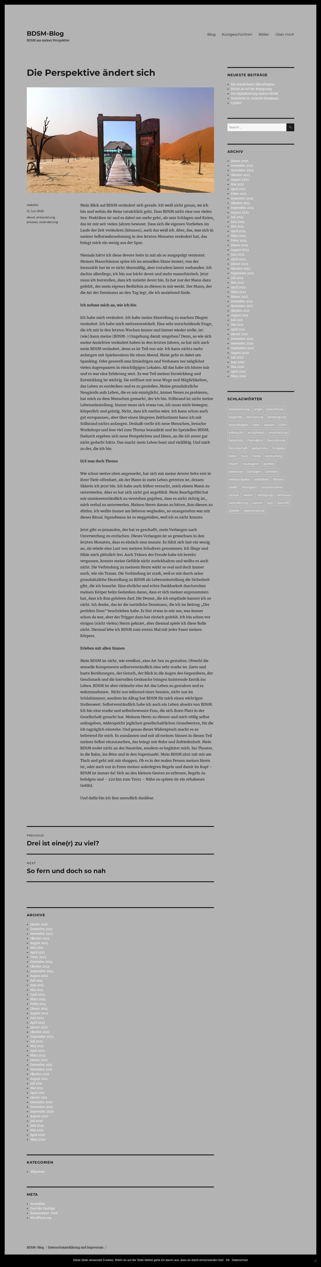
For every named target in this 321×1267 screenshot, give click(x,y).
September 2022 (42, 1037)
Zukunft (283, 502)
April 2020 (37, 1135)
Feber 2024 (38, 1004)
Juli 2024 (36, 980)
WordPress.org (40, 1218)
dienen (269, 424)
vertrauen (284, 495)
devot (31, 217)
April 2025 (37, 952)
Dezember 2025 (41, 929)
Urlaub (234, 495)
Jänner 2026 (39, 924)
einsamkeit (256, 432)
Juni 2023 (37, 1018)
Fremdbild (255, 440)
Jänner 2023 (38, 1027)
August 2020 (39, 1116)
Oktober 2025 (39, 938)
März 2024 (37, 999)
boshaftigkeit (238, 424)
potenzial (236, 471)
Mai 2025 (36, 948)
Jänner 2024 (39, 1009)
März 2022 (37, 1055)
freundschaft (238, 448)
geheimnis (260, 448)
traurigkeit (249, 487)
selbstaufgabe (239, 479)
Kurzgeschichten (237, 34)
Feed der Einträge (42, 1208)
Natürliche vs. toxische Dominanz (255, 98)
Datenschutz (240, 1260)
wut (270, 502)
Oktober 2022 (39, 1032)
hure (244, 456)
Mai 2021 (36, 1088)
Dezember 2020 (41, 1102)
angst (258, 409)
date (256, 424)
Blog (211, 34)
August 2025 (39, 943)
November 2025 (41, 934)
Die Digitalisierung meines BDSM (254, 94)
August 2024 (39, 976)
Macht (233, 463)
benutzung (255, 417)
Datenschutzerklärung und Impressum (75, 1247)
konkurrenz (273, 456)
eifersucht (236, 432)
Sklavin (278, 479)
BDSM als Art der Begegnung (251, 89)
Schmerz (271, 471)
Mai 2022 (36, 1046)
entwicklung (45, 217)
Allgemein (37, 1172)
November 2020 (41, 1107)
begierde (235, 417)
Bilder (264, 34)
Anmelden (37, 1204)
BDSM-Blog (45, 33)
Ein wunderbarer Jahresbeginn (253, 84)
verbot (248, 495)
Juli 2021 (36, 1083)
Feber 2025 (38, 957)
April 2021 (37, 1093)
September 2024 (42, 971)
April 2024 (37, 994)
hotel (233, 456)
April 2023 (37, 1023)
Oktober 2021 (39, 1074)
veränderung (48, 222)
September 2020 (42, 1111)
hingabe (278, 448)
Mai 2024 (36, 990)
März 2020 (37, 1140)
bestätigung (277, 417)
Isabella (32, 205)
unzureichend (271, 487)
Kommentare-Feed (44, 1213)
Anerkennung (239, 409)
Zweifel (234, 510)
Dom (282, 424)
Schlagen (254, 471)
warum (257, 502)
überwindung (254, 510)
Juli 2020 (36, 1121)
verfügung (265, 495)
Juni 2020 (37, 1126)
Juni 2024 (37, 985)
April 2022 (37, 1051)
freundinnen (277, 440)
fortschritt (236, 440)
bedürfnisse (275, 409)
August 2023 (39, 1013)
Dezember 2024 (41, 962)
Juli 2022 (36, 1041)
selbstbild (261, 479)
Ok (228, 1260)
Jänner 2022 (39, 1060)
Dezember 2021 (41, 1065)
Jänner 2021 (38, 1097)
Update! (236, 103)
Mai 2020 (36, 1130)
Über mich (284, 34)
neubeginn (251, 463)
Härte (256, 456)
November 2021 (41, 1069)
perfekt (268, 463)
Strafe (233, 487)
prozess (32, 222)
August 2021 (39, 1079)
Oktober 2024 (39, 966)
